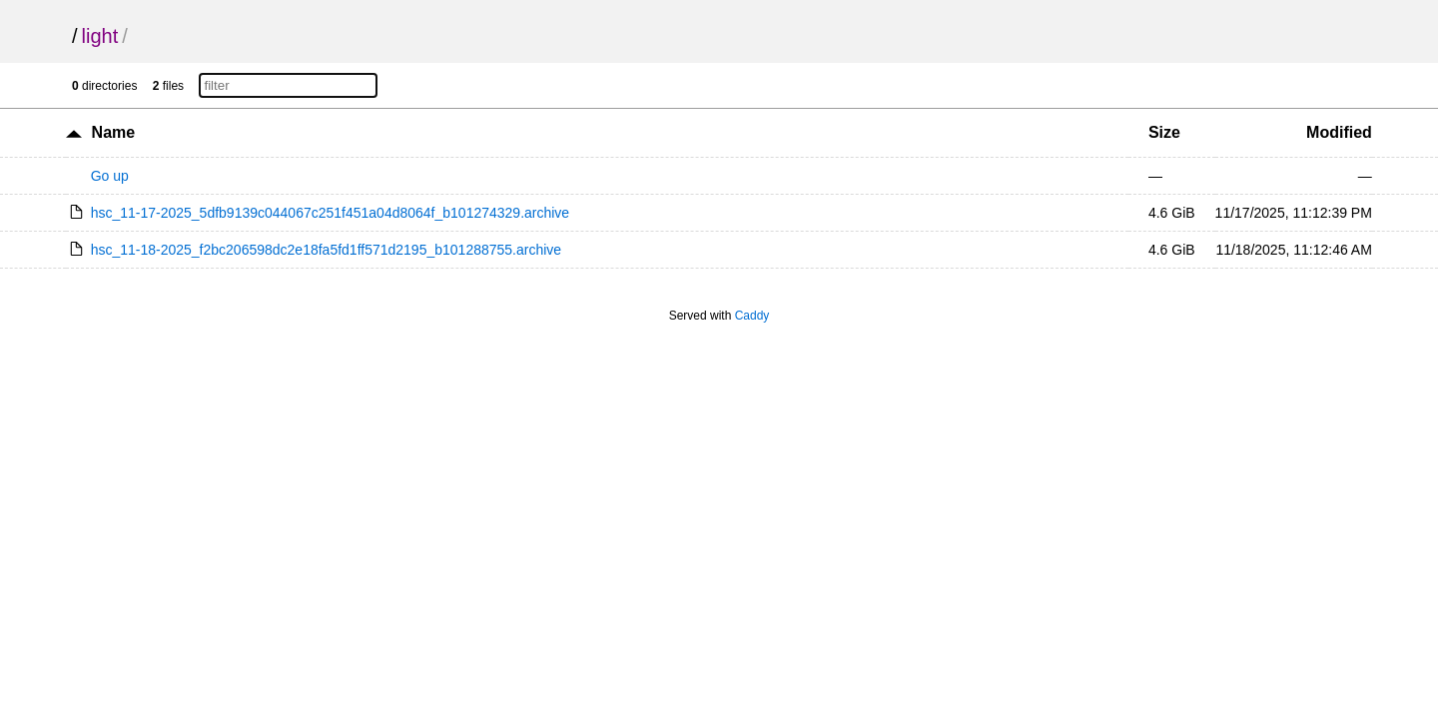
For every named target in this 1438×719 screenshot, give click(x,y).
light (100, 36)
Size (1164, 132)
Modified (1339, 132)
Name (114, 132)
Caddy (752, 316)
